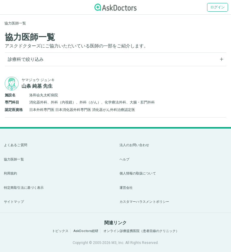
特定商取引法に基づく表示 (24, 188)
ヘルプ (124, 159)
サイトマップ (14, 202)
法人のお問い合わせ (134, 145)
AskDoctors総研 (86, 231)
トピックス (60, 231)
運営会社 (126, 188)
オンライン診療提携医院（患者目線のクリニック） (141, 231)
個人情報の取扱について (138, 173)
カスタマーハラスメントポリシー (144, 202)
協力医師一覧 (14, 159)
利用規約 (10, 173)
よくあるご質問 (15, 145)
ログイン (217, 7)
